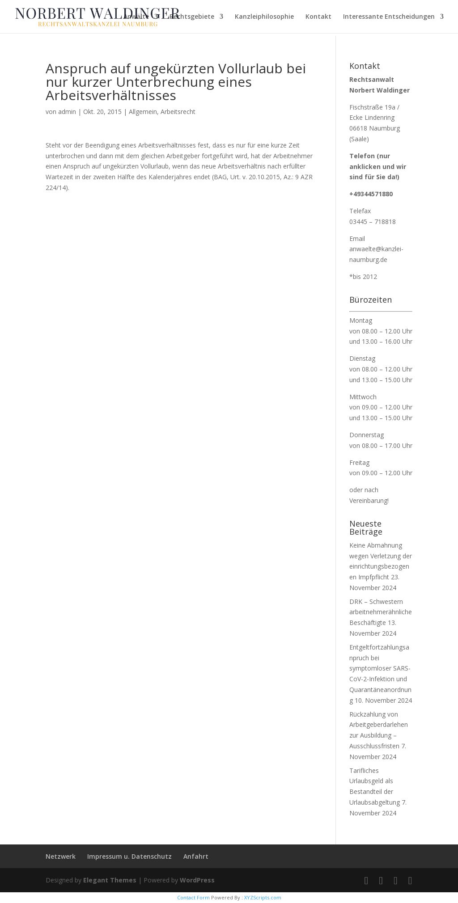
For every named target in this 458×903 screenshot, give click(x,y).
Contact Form (193, 897)
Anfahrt (195, 856)
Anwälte (136, 17)
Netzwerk (61, 856)
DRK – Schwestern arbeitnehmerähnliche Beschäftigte (380, 612)
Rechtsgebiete (192, 17)
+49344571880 (371, 194)
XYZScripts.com (262, 897)
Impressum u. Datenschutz (129, 856)
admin (67, 111)
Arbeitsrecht (178, 111)
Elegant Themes (109, 880)
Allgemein (143, 111)
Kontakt (318, 17)
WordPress (197, 880)
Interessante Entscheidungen (389, 17)
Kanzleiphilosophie (264, 17)
